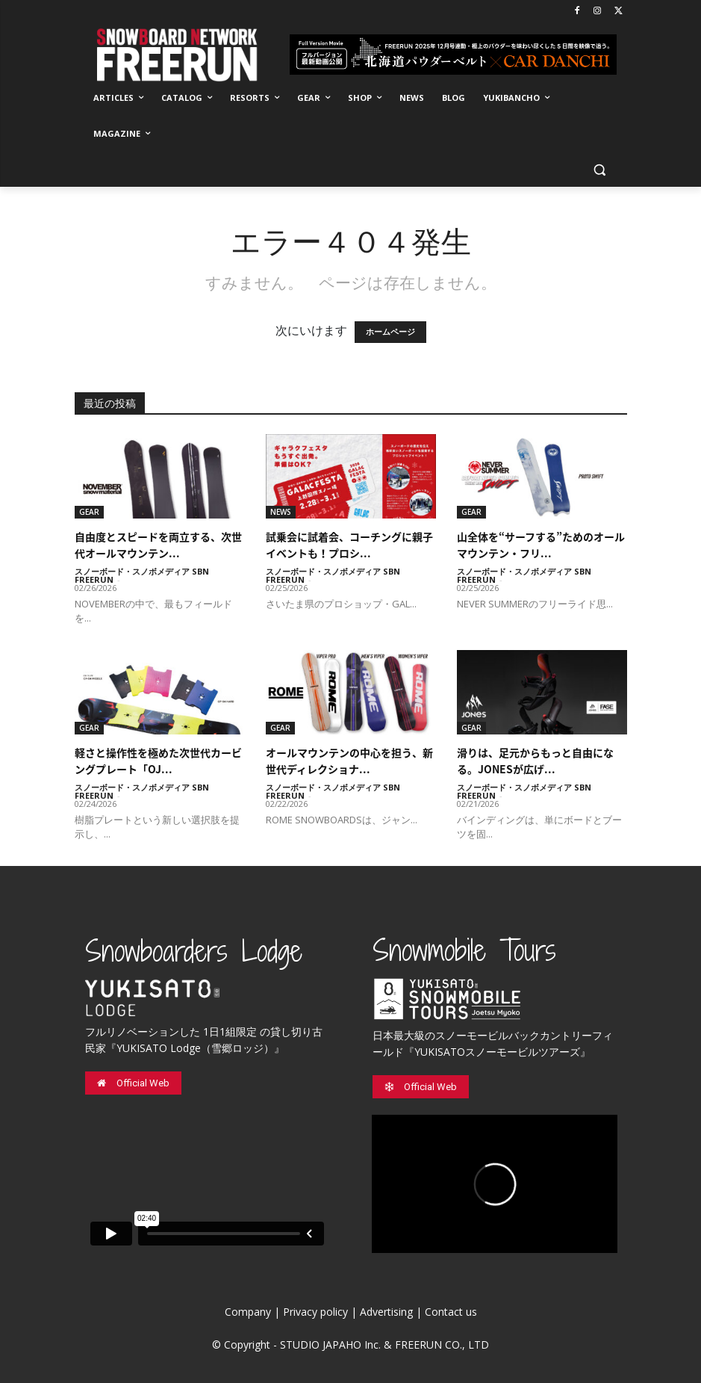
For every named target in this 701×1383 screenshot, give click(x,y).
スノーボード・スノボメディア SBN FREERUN (142, 575)
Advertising (386, 1312)
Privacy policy (315, 1312)
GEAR (89, 512)
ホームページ (390, 332)
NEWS (280, 512)
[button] (599, 170)
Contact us (451, 1312)
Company (248, 1312)
